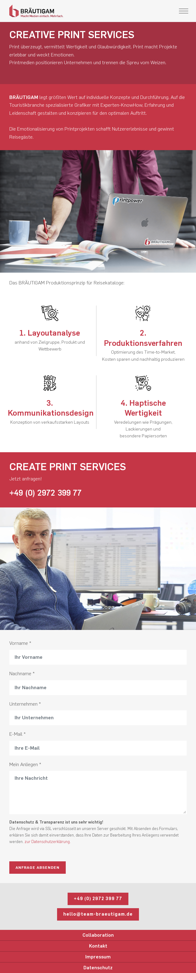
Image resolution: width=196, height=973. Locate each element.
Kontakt (98, 946)
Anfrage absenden (38, 867)
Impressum (98, 957)
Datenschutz (98, 968)
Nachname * (22, 673)
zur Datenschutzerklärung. (47, 841)
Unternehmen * (25, 704)
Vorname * (20, 643)
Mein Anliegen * (25, 764)
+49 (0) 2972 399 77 (45, 493)
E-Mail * (17, 734)
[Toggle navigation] (183, 11)
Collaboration (98, 935)
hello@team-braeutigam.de (98, 914)
